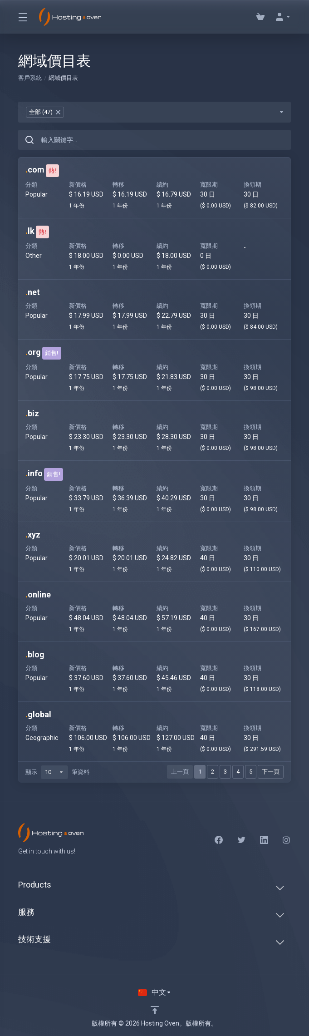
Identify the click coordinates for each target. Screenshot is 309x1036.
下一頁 (271, 771)
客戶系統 (30, 77)
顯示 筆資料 (57, 772)
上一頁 (180, 771)
